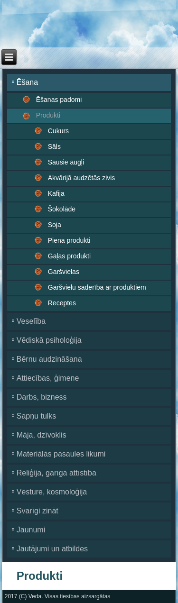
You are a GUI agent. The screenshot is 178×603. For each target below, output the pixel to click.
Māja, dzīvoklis (41, 435)
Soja (54, 224)
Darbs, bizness (42, 397)
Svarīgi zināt (37, 511)
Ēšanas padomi (59, 99)
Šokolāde (61, 209)
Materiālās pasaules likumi (61, 454)
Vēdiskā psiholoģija (49, 340)
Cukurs (58, 131)
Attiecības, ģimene (48, 378)
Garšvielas (63, 271)
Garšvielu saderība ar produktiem (97, 287)
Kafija (56, 193)
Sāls (54, 146)
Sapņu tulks (36, 416)
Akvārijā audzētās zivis (81, 178)
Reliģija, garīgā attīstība (56, 473)
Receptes (62, 303)
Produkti (48, 115)
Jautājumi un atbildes (52, 549)
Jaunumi (31, 530)
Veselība (31, 321)
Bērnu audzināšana (49, 359)
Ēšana (27, 82)
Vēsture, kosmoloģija (52, 492)
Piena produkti (69, 240)
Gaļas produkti (69, 256)
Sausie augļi (66, 162)
